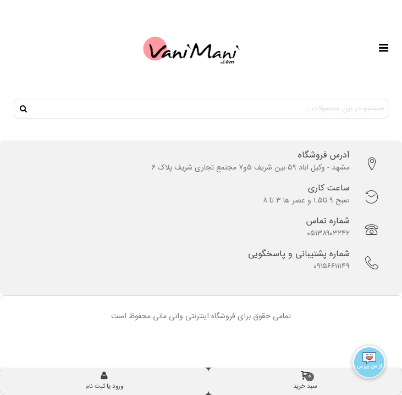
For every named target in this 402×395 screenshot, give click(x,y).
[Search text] (210, 108)
